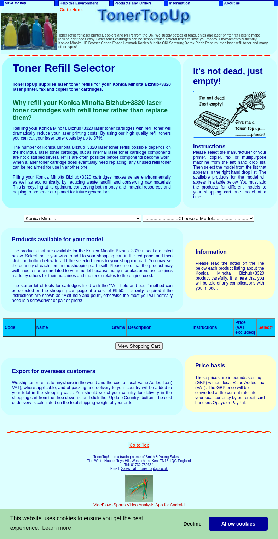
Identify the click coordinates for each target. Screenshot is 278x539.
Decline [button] (192, 524)
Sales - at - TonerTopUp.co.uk (144, 469)
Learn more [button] (56, 528)
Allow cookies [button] (238, 524)
